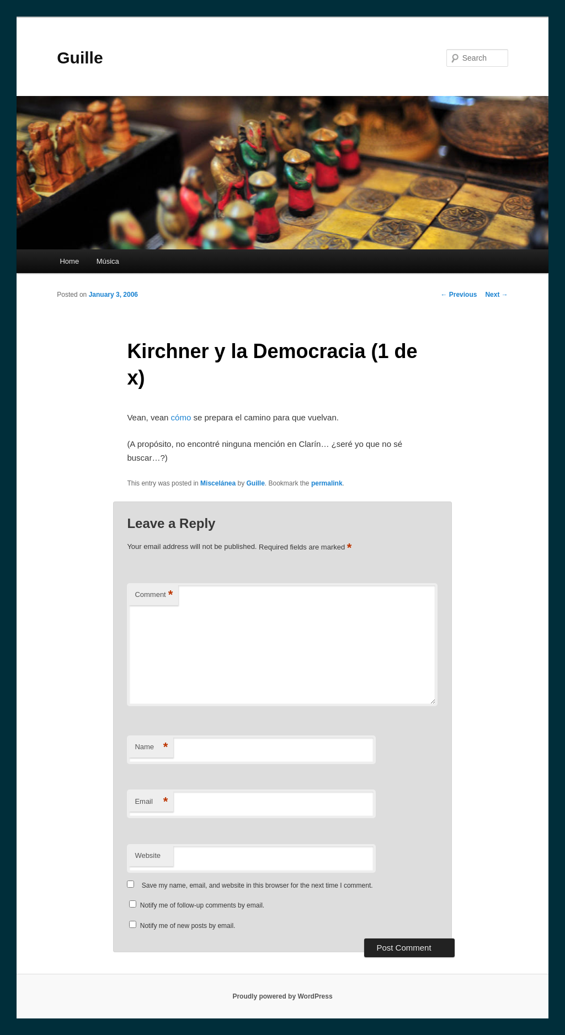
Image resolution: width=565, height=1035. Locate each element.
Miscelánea (218, 483)
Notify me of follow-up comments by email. (202, 905)
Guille (80, 58)
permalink (327, 483)
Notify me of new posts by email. (188, 926)
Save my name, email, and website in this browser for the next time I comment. (257, 885)
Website (148, 855)
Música (108, 261)
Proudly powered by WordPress (282, 996)
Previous (458, 294)
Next (496, 294)
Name (151, 747)
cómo (181, 417)
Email (151, 802)
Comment (154, 595)
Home (69, 261)
